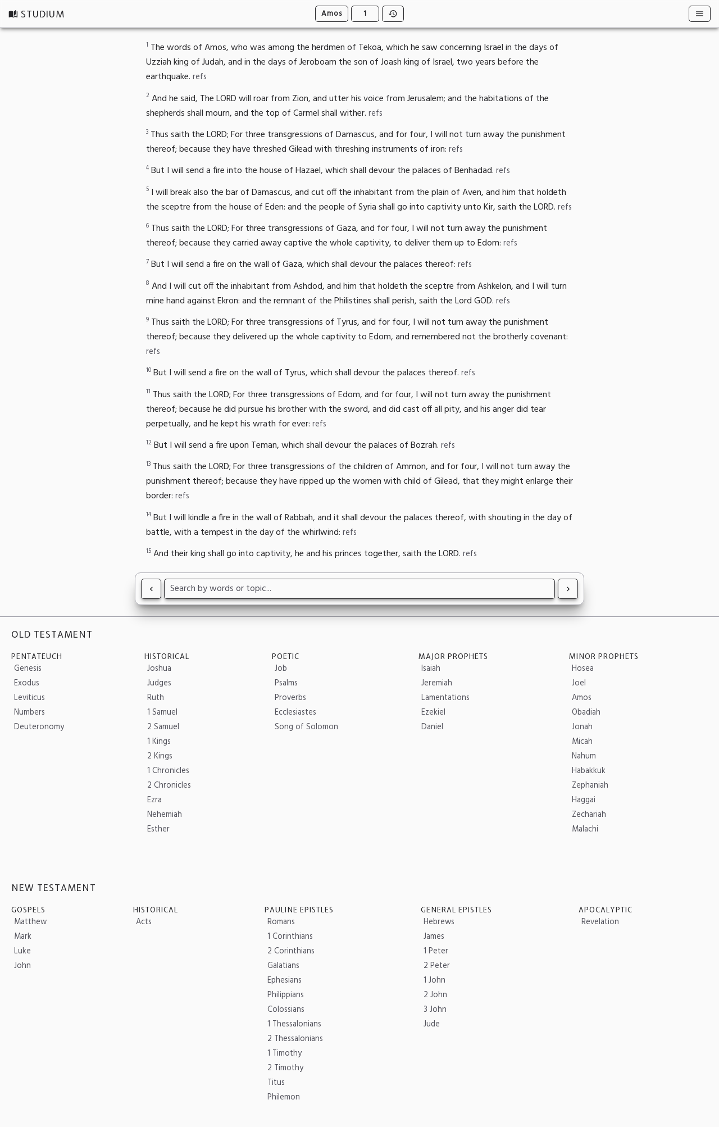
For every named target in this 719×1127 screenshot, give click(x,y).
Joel (579, 683)
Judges (159, 683)
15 (148, 551)
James (434, 936)
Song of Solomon (306, 727)
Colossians (285, 1009)
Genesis (28, 668)
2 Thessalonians (295, 1039)
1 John (434, 980)
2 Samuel (163, 727)
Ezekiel (433, 712)
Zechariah (589, 814)
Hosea (583, 668)
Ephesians (284, 980)
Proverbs (290, 698)
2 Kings (159, 756)
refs (200, 77)
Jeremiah (436, 683)
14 (148, 515)
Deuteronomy (39, 727)
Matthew (30, 922)
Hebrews (439, 922)
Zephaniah (590, 785)
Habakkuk (589, 771)
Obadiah (586, 712)
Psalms (286, 683)
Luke (22, 951)
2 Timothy (285, 1068)
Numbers (29, 712)
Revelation (600, 922)
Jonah (582, 727)
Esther (158, 829)
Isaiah (430, 668)
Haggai (583, 800)
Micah (582, 741)
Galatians (283, 966)
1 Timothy (284, 1053)
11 (148, 392)
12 (149, 443)
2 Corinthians (291, 951)
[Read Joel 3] (151, 589)
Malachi (585, 829)
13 (148, 464)
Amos (331, 14)
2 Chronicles (169, 785)
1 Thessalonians (294, 1024)
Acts (144, 922)
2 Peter (437, 966)
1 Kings (159, 741)
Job (281, 668)
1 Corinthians (290, 936)
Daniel (432, 727)
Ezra (154, 800)
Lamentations (445, 698)
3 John (435, 1009)
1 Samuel (162, 712)
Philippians (285, 995)
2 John (435, 995)
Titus (276, 1082)
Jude (432, 1024)
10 (148, 370)
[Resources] (700, 14)
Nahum (584, 756)
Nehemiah (164, 814)
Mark (22, 936)
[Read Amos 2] (568, 589)
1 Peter (436, 951)
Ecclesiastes (295, 712)
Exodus (26, 683)
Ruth (155, 698)
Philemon (283, 1097)
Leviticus (29, 698)
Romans (281, 922)
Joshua (159, 668)
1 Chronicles (168, 771)
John (22, 966)
